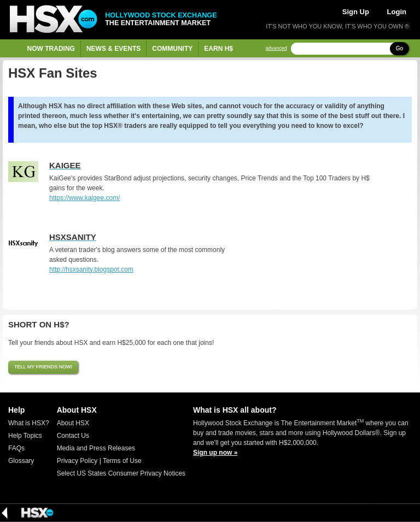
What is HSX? (28, 423)
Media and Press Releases (96, 448)
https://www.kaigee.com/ (84, 198)
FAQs (16, 448)
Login (396, 12)
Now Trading (51, 48)
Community (172, 48)
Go (399, 48)
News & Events (113, 48)
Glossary (21, 461)
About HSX (73, 423)
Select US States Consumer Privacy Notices (121, 473)
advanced (276, 48)
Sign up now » (215, 452)
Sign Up (355, 12)
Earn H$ (218, 48)
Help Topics (25, 435)
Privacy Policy (77, 461)
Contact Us (73, 435)
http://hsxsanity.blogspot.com (91, 269)
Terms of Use (122, 461)
